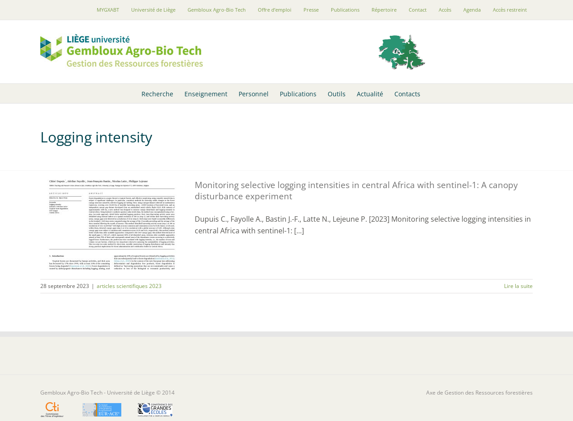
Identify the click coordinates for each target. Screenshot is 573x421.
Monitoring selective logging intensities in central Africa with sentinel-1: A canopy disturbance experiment (356, 190)
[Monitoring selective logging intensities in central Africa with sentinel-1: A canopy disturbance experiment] (112, 225)
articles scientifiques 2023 (129, 286)
